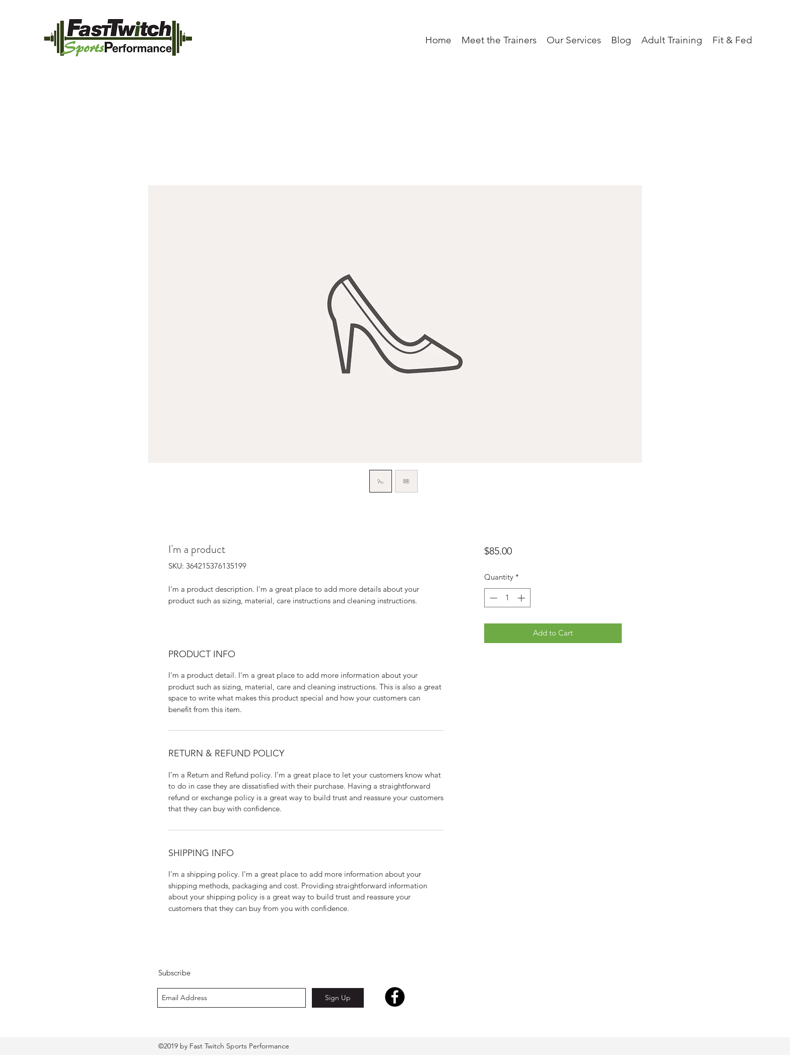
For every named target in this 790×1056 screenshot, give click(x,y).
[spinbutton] (507, 598)
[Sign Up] (338, 998)
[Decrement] (492, 598)
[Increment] (522, 598)
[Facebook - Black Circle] (395, 997)
